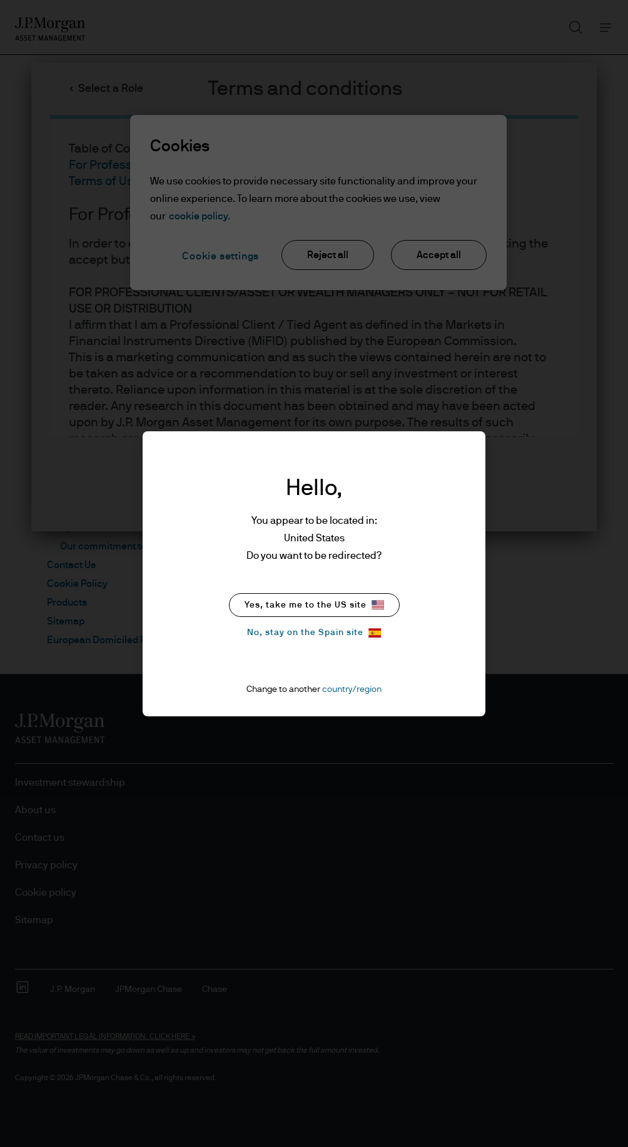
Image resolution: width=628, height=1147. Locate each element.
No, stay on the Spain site (314, 633)
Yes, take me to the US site (314, 604)
